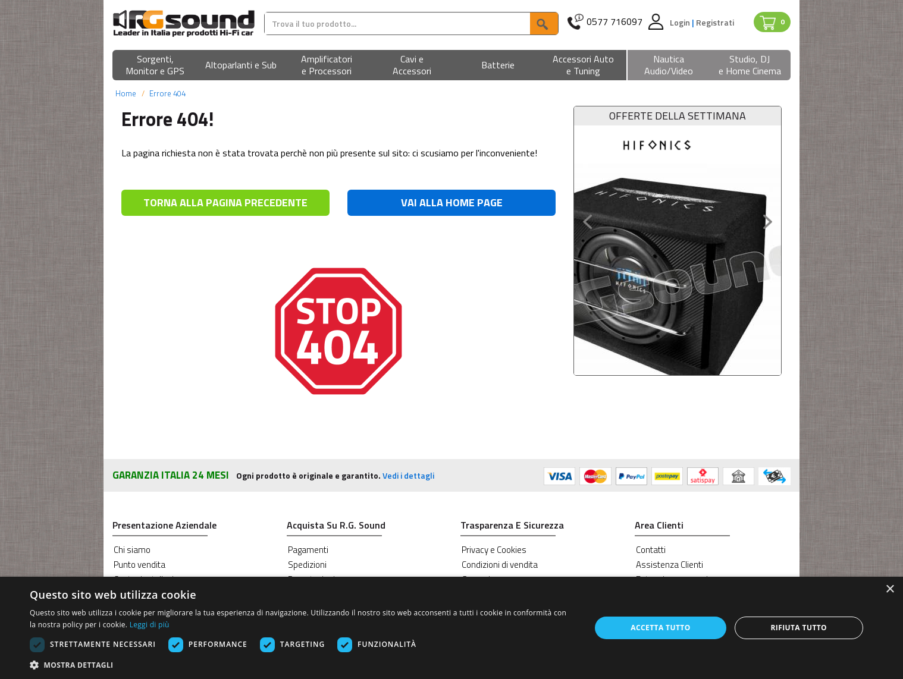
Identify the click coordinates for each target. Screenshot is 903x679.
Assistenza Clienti (669, 564)
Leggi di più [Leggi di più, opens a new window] (150, 625)
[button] (155, 65)
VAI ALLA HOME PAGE (452, 202)
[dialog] (451, 628)
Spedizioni (307, 564)
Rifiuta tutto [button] (799, 628)
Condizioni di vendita (500, 564)
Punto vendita (139, 564)
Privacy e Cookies (494, 550)
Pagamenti (308, 550)
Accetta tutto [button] (660, 628)
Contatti (651, 550)
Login (681, 22)
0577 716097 (614, 22)
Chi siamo (132, 550)
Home (125, 93)
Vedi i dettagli (408, 475)
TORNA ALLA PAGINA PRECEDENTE (225, 202)
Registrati (715, 22)
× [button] (889, 589)
